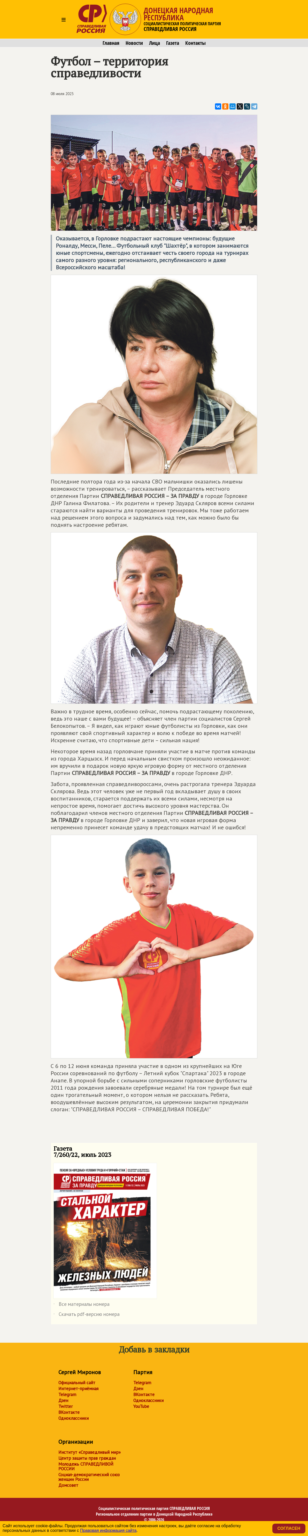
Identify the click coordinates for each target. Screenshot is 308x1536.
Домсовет (68, 1485)
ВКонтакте (69, 1412)
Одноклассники (73, 1418)
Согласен (289, 1528)
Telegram (67, 1394)
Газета (172, 43)
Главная (111, 43)
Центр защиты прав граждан (87, 1458)
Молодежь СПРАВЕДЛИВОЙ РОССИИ (85, 1466)
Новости (134, 43)
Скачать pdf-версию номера (86, 1315)
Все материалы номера (81, 1305)
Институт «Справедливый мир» (89, 1452)
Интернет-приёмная (78, 1388)
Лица (154, 43)
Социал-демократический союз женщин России (89, 1477)
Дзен (63, 1400)
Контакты (195, 43)
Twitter (65, 1406)
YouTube (141, 1406)
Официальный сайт (76, 1382)
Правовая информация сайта (108, 1530)
